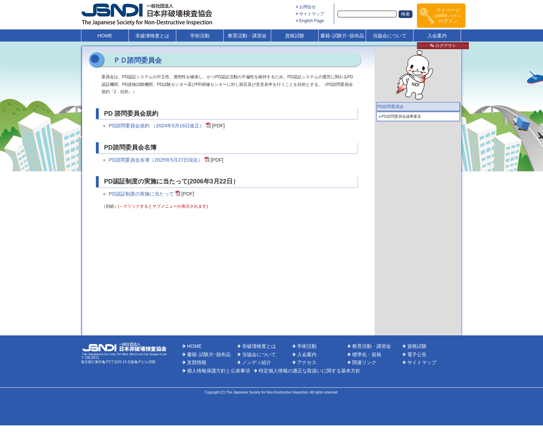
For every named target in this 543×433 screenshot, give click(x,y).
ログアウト (443, 45)
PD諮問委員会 (390, 106)
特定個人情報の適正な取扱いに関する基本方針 (309, 370)
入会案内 (437, 35)
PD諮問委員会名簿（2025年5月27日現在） (156, 160)
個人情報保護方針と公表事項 (218, 370)
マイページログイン (448, 15)
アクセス (307, 362)
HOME (104, 35)
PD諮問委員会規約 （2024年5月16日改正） (156, 125)
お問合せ (307, 6)
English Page (311, 20)
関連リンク (364, 362)
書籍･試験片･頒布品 (342, 35)
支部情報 (196, 362)
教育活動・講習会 (247, 35)
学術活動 (200, 35)
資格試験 (294, 35)
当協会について (390, 35)
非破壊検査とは (152, 35)
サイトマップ (311, 13)
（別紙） (154, 206)
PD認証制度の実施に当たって (141, 194)
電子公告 (417, 354)
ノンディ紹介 (256, 362)
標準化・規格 (366, 354)
